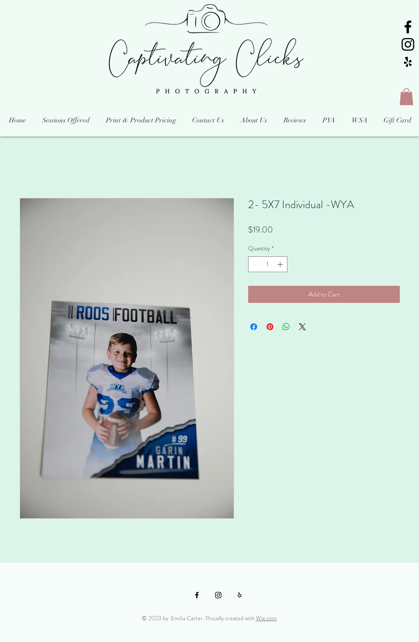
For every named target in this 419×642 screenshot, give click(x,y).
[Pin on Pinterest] (270, 327)
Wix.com (266, 618)
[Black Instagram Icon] (407, 44)
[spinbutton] (267, 264)
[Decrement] (254, 264)
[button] (406, 96)
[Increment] (280, 264)
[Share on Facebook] (254, 327)
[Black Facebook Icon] (407, 26)
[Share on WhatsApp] (286, 327)
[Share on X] (302, 327)
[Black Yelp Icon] (407, 61)
